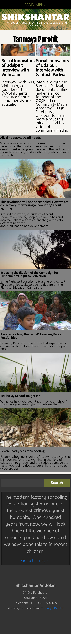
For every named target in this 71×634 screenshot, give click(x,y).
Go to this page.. (35, 560)
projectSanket (55, 608)
